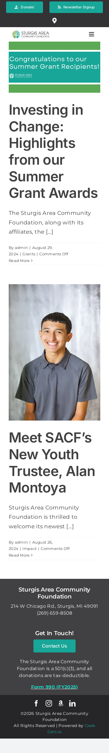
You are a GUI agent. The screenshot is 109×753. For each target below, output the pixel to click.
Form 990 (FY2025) (54, 687)
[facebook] (36, 703)
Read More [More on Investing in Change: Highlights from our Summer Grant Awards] (19, 260)
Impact (29, 548)
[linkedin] (72, 703)
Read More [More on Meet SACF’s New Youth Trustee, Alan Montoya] (19, 555)
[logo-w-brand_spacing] (31, 30)
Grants (28, 254)
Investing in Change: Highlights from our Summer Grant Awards (53, 151)
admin (21, 247)
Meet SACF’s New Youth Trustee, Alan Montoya (52, 462)
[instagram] (49, 703)
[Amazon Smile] (60, 703)
